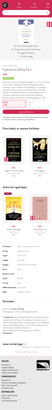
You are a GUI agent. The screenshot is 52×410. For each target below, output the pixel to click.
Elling (19, 269)
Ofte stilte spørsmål (9, 385)
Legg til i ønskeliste (26, 52)
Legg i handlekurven (26, 111)
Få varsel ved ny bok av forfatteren (26, 49)
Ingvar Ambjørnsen (10, 65)
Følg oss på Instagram (10, 372)
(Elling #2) (24, 69)
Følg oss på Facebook (10, 370)
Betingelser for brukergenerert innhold (35, 347)
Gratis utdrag (26, 56)
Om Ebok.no (6, 364)
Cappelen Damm (23, 251)
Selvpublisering (7, 388)
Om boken (8, 301)
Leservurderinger (15, 344)
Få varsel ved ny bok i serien (26, 46)
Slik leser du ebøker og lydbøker (14, 382)
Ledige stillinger (8, 367)
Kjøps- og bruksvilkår (10, 395)
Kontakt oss (6, 380)
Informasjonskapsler (9, 400)
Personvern (6, 398)
